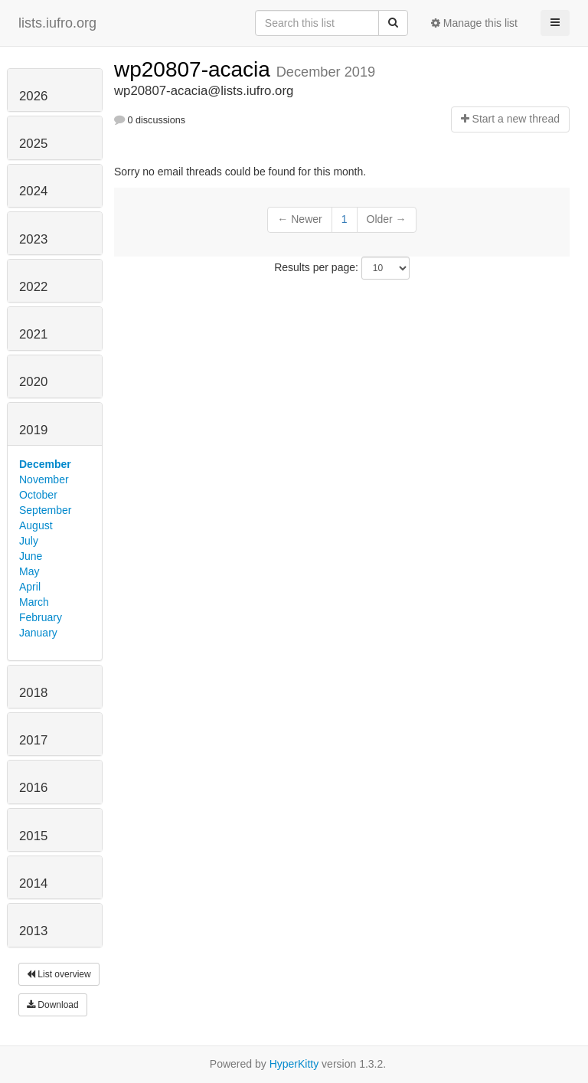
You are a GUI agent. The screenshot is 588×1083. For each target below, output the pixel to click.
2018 (33, 692)
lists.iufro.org (57, 23)
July (28, 541)
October (38, 495)
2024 (33, 191)
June (30, 556)
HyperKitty (294, 1064)
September (45, 510)
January (38, 633)
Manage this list (474, 23)
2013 (33, 931)
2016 (33, 787)
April (30, 587)
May (29, 571)
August (36, 525)
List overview (59, 974)
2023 (33, 239)
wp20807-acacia (195, 69)
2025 (33, 143)
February (40, 617)
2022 (33, 287)
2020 (33, 382)
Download (53, 1005)
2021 (33, 334)
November (44, 479)
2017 (33, 740)
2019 (33, 430)
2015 (33, 836)
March (34, 602)
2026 (33, 96)
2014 (33, 883)
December (45, 464)
